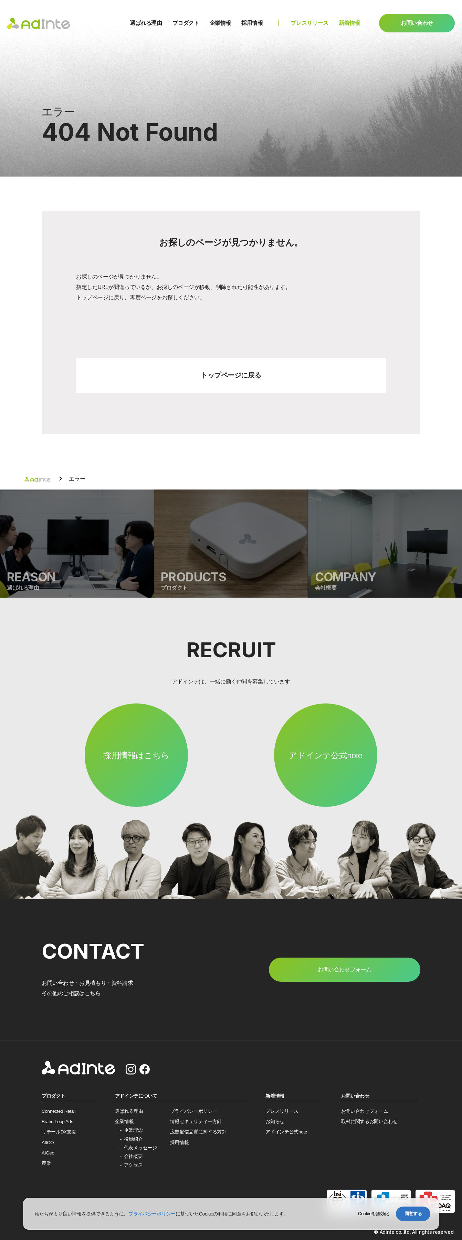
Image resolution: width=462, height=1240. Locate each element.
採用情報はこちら (136, 755)
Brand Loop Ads (57, 1121)
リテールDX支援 (59, 1131)
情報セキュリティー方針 (196, 1121)
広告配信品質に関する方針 (198, 1131)
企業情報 (220, 23)
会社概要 (133, 1156)
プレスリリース (309, 23)
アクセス (133, 1165)
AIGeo (48, 1153)
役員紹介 (133, 1139)
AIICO (48, 1142)
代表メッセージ (140, 1147)
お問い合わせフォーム (364, 1111)
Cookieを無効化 (373, 1213)
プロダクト (185, 23)
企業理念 (133, 1130)
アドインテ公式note (325, 755)
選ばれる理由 (146, 23)
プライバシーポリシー (193, 1111)
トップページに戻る (231, 375)
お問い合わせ (417, 23)
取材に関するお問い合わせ (369, 1121)
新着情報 (349, 23)
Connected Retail (58, 1111)
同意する (413, 1213)
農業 (46, 1163)
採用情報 (252, 23)
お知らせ (274, 1121)
